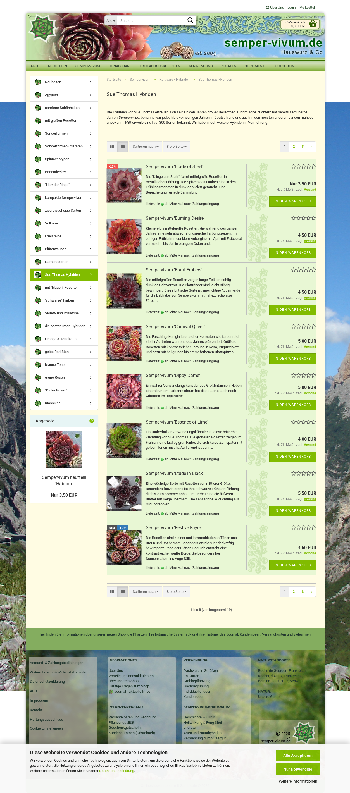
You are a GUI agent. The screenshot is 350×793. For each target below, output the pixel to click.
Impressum (39, 700)
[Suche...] (110, 20)
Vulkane (46, 223)
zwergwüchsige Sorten (57, 210)
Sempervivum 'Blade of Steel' (174, 166)
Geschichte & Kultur (199, 717)
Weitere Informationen (298, 781)
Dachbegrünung (196, 686)
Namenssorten (51, 262)
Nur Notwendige (298, 769)
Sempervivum (87, 66)
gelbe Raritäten (51, 351)
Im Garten (191, 676)
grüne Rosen (49, 377)
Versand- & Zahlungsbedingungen (56, 663)
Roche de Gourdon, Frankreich (282, 670)
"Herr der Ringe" (52, 184)
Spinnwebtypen (51, 159)
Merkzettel (307, 7)
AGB (33, 691)
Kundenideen (194, 696)
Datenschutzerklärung (116, 771)
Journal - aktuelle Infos (132, 691)
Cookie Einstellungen (46, 728)
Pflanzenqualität (121, 722)
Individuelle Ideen (197, 691)
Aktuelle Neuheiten (48, 66)
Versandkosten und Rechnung (132, 717)
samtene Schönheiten (57, 107)
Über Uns (275, 7)
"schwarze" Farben (54, 300)
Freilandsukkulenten (160, 66)
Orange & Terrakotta (55, 339)
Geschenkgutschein (125, 727)
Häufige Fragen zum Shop (129, 686)
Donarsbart (119, 66)
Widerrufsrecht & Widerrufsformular (58, 672)
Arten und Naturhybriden (203, 733)
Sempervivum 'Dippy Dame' (173, 375)
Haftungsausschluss (46, 719)
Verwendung (201, 66)
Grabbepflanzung (197, 681)
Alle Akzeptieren (298, 755)
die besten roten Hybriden (59, 326)
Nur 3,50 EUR (64, 495)
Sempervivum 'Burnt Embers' (174, 270)
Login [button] (291, 7)
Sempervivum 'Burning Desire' (175, 218)
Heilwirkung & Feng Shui (203, 722)
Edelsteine (47, 236)
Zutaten (228, 66)
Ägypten (46, 95)
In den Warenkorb (293, 201)
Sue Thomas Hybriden (57, 274)
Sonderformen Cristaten (58, 146)
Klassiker (47, 403)
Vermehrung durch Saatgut (205, 738)
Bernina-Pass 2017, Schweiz (280, 681)
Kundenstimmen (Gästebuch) (132, 733)
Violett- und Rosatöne (56, 313)
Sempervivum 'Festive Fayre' (174, 527)
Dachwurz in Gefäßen (201, 670)
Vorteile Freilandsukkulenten (131, 676)
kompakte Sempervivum (58, 197)
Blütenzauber (50, 249)
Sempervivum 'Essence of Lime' (177, 422)
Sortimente (255, 66)
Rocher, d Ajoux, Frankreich (279, 676)
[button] (112, 146)
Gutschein (284, 66)
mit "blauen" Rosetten (56, 287)
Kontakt (36, 710)
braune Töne (49, 364)
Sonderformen (51, 133)
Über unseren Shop (124, 681)
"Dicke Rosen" (50, 390)
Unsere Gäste (269, 696)
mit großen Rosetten (55, 120)
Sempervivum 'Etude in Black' (175, 473)
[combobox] (145, 146)
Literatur (190, 727)
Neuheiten (47, 82)
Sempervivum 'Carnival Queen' (175, 326)
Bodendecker (50, 172)
